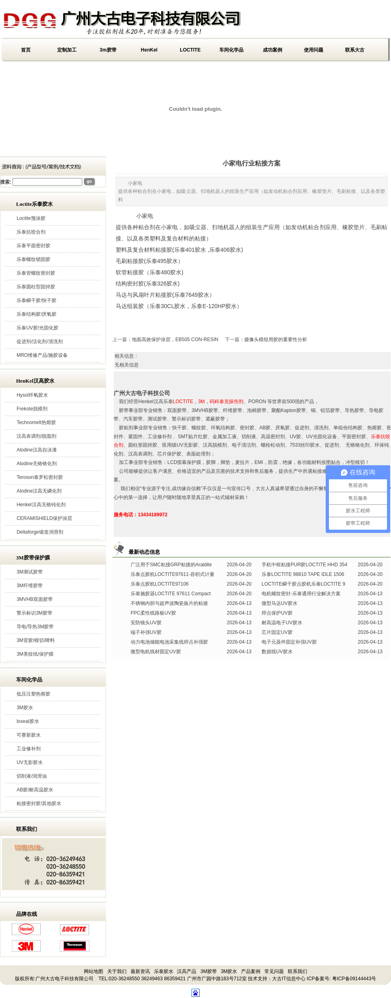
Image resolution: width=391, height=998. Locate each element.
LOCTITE (190, 50)
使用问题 (313, 50)
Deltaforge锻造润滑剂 (40, 532)
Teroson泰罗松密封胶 (40, 477)
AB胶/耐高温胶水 (35, 790)
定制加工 (67, 50)
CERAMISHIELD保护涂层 (44, 518)
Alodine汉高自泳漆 (37, 450)
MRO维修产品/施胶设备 (42, 355)
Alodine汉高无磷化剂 (39, 491)
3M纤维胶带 (30, 585)
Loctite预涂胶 (31, 218)
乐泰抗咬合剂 (31, 232)
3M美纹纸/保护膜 (35, 654)
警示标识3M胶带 (34, 613)
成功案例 (272, 50)
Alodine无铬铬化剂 (37, 463)
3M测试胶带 (30, 572)
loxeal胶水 (28, 721)
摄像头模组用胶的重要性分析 (275, 339)
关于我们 (117, 971)
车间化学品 (231, 50)
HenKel (149, 50)
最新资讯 (140, 971)
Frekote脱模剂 (32, 409)
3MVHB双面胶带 (34, 599)
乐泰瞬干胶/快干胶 (36, 300)
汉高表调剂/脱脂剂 (36, 436)
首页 (26, 50)
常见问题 (274, 971)
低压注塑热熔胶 (33, 694)
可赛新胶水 (29, 735)
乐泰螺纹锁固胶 (33, 259)
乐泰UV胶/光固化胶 (37, 328)
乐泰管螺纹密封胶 (36, 273)
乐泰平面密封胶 (33, 245)
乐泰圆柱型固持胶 (36, 287)
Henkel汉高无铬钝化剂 (41, 504)
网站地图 (93, 971)
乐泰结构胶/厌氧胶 (36, 314)
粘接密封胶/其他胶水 (39, 803)
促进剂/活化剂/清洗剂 (40, 341)
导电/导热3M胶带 (35, 626)
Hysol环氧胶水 (32, 395)
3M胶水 (25, 707)
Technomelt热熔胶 (36, 422)
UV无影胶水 (30, 762)
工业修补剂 (29, 749)
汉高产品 (186, 971)
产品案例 (250, 971)
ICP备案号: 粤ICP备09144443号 (341, 978)
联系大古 (354, 50)
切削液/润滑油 (32, 776)
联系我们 (297, 971)
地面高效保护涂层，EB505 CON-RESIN (175, 339)
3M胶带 (208, 971)
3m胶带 (108, 50)
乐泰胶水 (163, 971)
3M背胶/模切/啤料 (36, 640)
